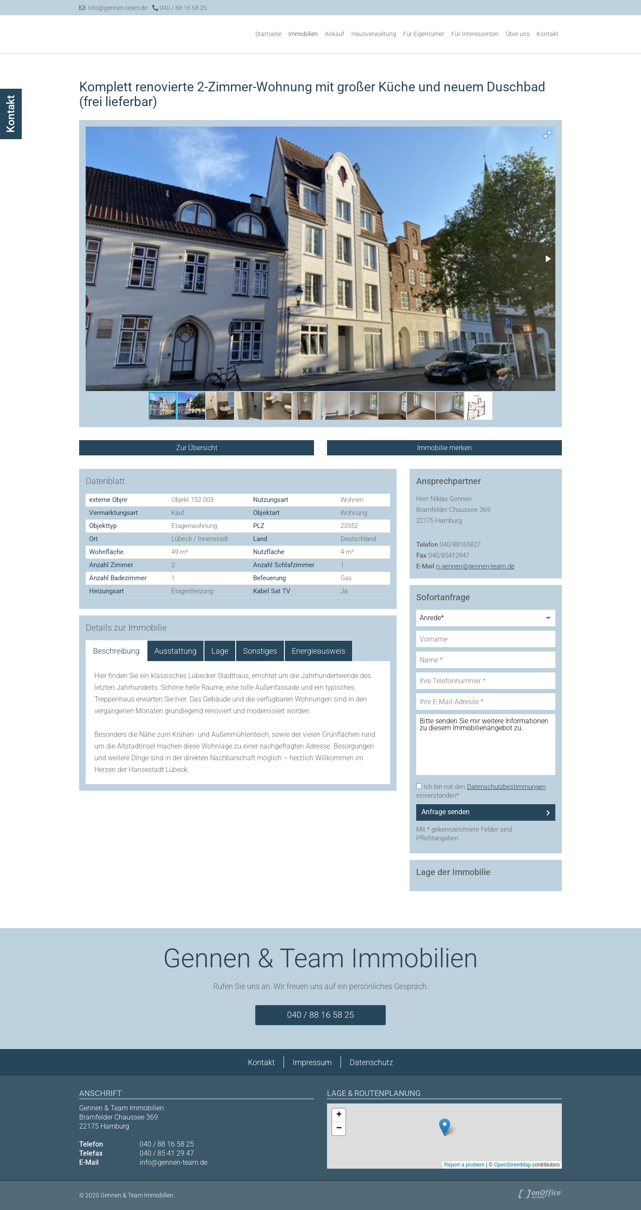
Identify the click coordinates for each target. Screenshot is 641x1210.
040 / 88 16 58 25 (179, 7)
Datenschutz (371, 1062)
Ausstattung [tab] (175, 650)
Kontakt (547, 33)
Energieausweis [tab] (318, 650)
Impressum (312, 1062)
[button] (547, 134)
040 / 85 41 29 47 (167, 1153)
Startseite (268, 33)
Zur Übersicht (196, 448)
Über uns (518, 33)
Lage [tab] (219, 650)
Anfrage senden (445, 811)
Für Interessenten (475, 33)
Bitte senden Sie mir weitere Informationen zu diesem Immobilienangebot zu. (485, 744)
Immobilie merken (444, 448)
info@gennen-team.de (113, 7)
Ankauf (334, 33)
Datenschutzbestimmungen (506, 786)
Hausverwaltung (373, 33)
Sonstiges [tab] (260, 650)
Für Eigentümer (423, 33)
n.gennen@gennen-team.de (475, 566)
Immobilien (303, 33)
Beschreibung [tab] (116, 650)
